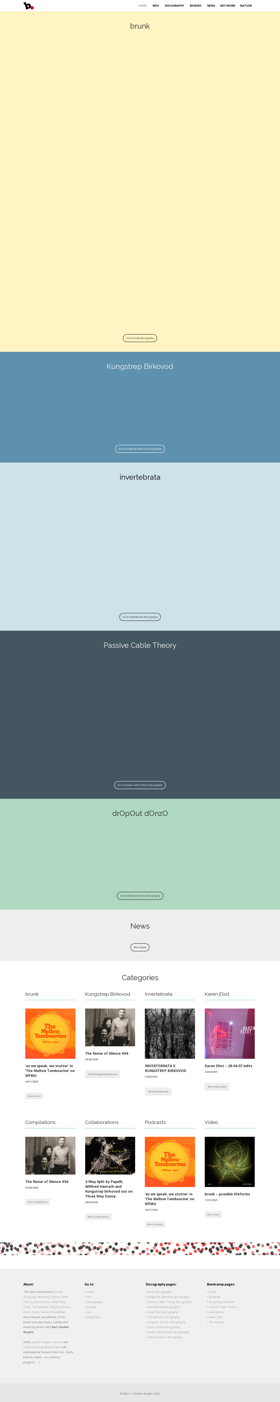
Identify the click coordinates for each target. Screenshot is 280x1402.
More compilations (37, 1201)
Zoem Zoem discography (164, 1327)
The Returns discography (164, 1317)
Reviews (91, 1307)
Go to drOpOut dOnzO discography (140, 895)
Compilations (40, 1122)
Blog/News (93, 1317)
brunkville (215, 1297)
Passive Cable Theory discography (170, 1302)
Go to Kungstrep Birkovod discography (140, 448)
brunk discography (159, 1292)
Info (88, 1297)
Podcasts (155, 1122)
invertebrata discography (164, 1307)
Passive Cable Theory (222, 1307)
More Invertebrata (158, 1091)
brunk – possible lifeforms (227, 1194)
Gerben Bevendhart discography (168, 1332)
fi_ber (26, 1307)
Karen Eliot (217, 994)
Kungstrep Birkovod (107, 994)
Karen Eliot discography (163, 1312)
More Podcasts (155, 1224)
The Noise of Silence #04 (106, 1053)
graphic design (41, 1342)
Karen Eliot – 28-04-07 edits (228, 1065)
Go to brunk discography (140, 338)
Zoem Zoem (31, 1312)
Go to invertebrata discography (140, 617)
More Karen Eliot (217, 1086)
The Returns (40, 1307)
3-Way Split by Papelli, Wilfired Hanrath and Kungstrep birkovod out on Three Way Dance (109, 1189)
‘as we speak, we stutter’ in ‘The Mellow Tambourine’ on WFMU (50, 1070)
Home (90, 1292)
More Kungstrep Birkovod (102, 1074)
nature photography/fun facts (42, 1347)
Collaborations (102, 1122)
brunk (31, 994)
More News (140, 947)
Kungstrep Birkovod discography (169, 1297)
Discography (94, 1302)
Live (88, 1312)
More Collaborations (98, 1216)
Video (211, 1122)
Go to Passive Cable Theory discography (140, 785)
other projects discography (165, 1337)
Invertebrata (158, 994)
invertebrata (42, 1302)
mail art (57, 1342)
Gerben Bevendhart (53, 1312)
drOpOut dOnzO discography (166, 1322)
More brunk (34, 1096)
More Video (213, 1214)
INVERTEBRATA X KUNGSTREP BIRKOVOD (165, 1068)
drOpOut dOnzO (60, 1307)
